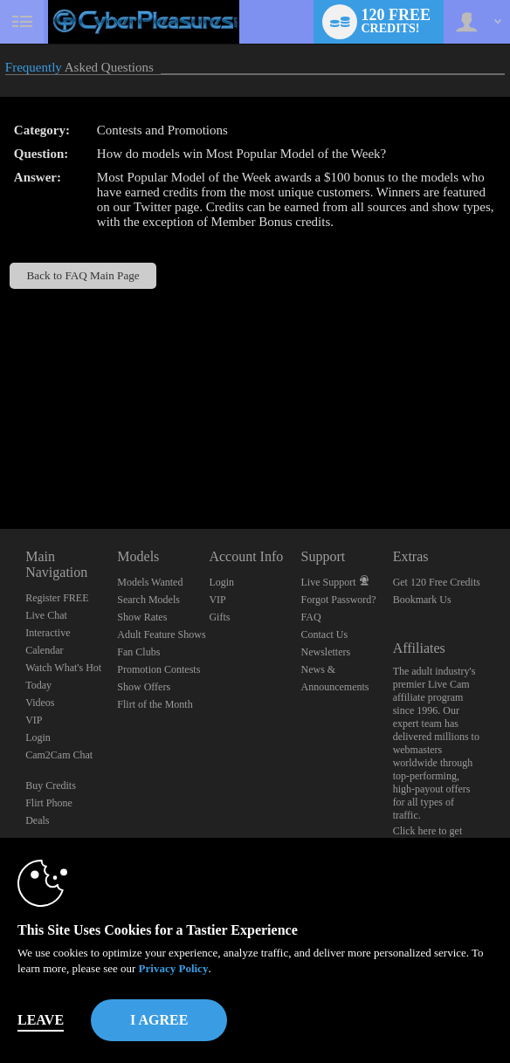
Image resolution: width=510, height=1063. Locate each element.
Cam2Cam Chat (59, 755)
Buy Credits (50, 785)
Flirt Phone (48, 803)
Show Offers (143, 687)
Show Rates (142, 617)
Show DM (0, 463)
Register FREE (56, 598)
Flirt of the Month (154, 704)
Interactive (47, 633)
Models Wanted (150, 582)
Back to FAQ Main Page (83, 275)
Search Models (148, 599)
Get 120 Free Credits (436, 582)
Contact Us (324, 634)
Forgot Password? (338, 599)
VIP (33, 720)
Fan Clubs (138, 652)
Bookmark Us (422, 599)
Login (38, 737)
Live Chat (46, 615)
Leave (40, 1019)
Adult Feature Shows (161, 634)
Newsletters (326, 652)
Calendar (44, 650)
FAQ (311, 617)
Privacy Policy (174, 968)
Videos (39, 702)
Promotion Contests (158, 669)
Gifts (219, 617)
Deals (37, 820)
